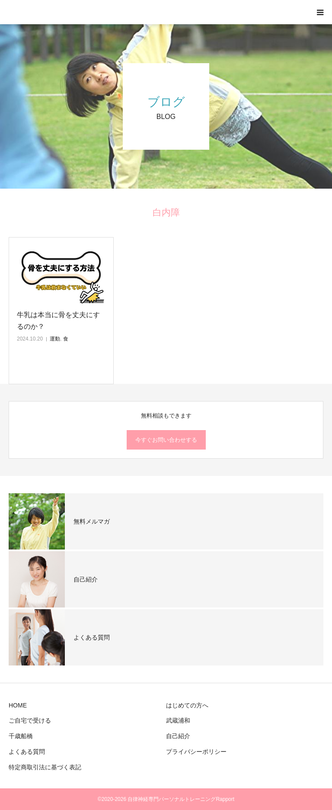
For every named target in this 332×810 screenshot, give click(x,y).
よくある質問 (27, 751)
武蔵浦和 (178, 720)
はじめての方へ (187, 705)
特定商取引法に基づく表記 (45, 767)
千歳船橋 (21, 736)
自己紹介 (178, 736)
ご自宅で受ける (30, 720)
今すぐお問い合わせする (166, 440)
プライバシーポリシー (196, 751)
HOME (18, 705)
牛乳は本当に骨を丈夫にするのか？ (58, 320)
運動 (55, 339)
